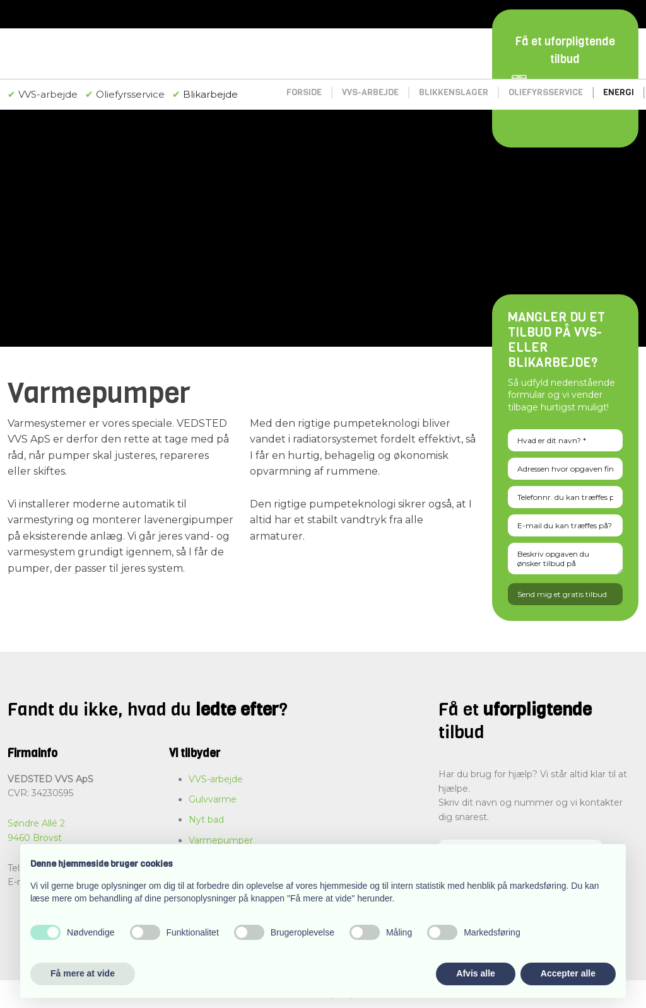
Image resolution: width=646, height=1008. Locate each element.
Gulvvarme (213, 799)
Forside (304, 92)
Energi (618, 92)
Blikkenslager (453, 92)
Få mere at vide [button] (82, 973)
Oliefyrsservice (545, 92)
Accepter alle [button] (568, 973)
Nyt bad (206, 819)
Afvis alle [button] (475, 973)
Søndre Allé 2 (36, 823)
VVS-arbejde (370, 92)
